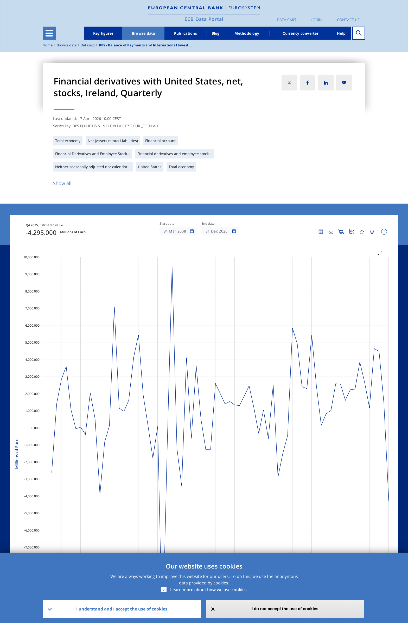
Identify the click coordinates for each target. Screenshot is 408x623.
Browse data (143, 33)
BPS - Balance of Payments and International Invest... (145, 45)
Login (316, 19)
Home (48, 45)
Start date (167, 224)
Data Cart (286, 19)
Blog (216, 33)
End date (208, 224)
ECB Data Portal (204, 19)
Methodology (246, 33)
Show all (62, 183)
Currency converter (300, 33)
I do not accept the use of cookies (285, 609)
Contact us (348, 19)
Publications (185, 33)
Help (341, 33)
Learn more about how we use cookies (208, 590)
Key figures (103, 33)
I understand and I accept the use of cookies (121, 609)
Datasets (88, 45)
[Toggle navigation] (49, 33)
